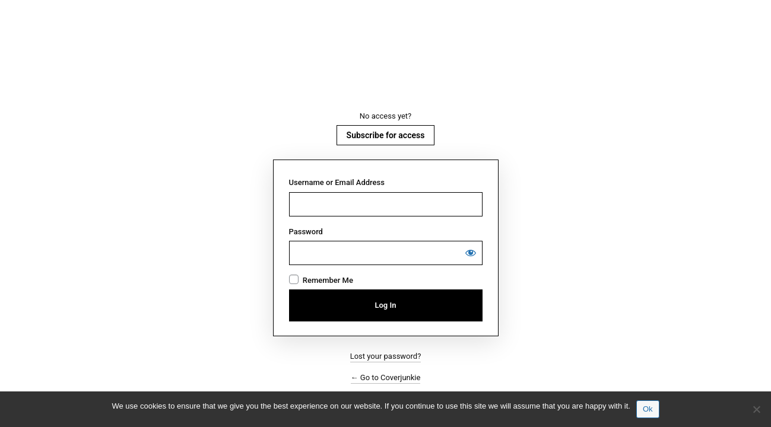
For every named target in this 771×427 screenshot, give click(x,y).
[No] (756, 409)
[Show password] (471, 253)
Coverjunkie (386, 67)
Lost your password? (385, 356)
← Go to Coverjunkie (386, 377)
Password (306, 231)
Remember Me (328, 280)
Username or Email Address (337, 182)
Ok (648, 408)
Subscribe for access (386, 135)
